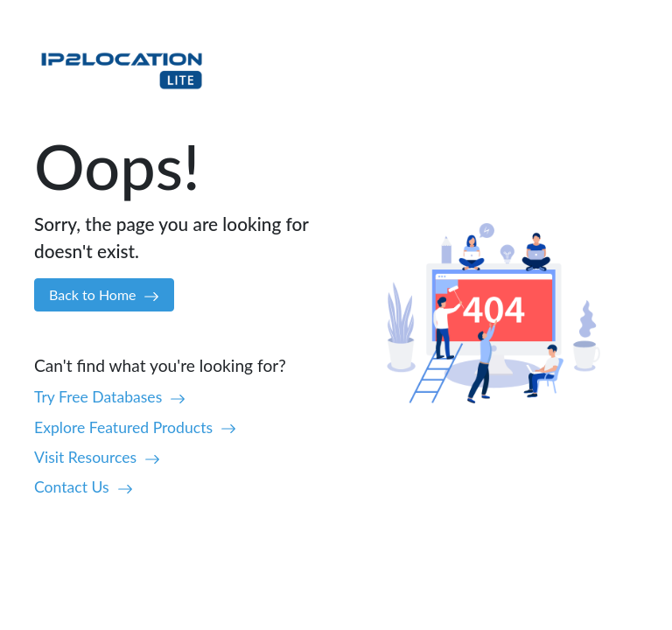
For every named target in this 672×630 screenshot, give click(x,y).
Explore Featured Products (135, 427)
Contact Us (83, 487)
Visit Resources (97, 457)
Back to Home (104, 295)
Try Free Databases (110, 397)
